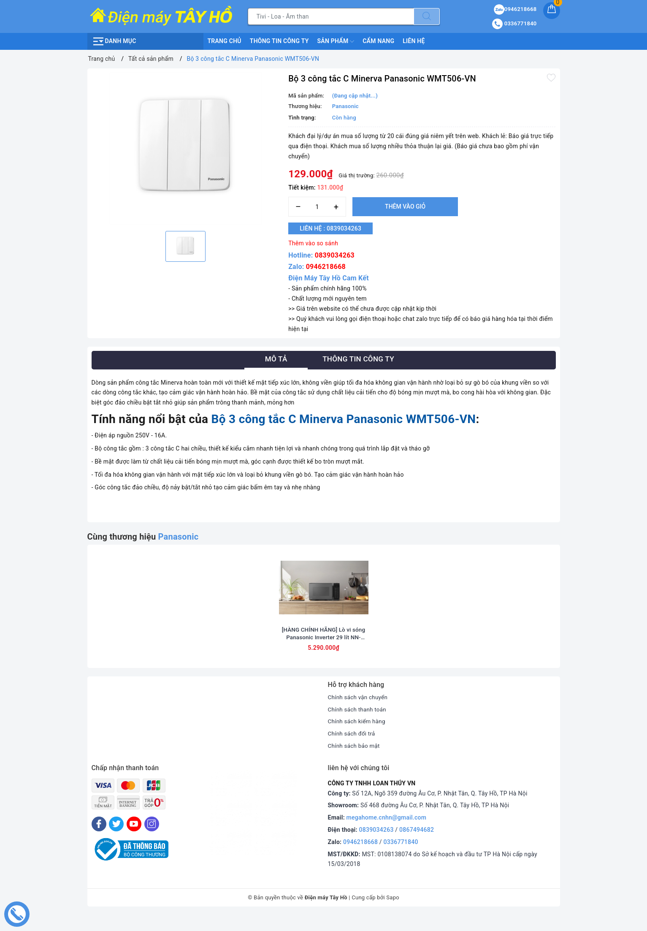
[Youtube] (134, 840)
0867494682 (416, 845)
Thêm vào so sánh (313, 243)
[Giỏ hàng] (551, 10)
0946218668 (326, 267)
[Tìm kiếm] (427, 16)
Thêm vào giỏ (405, 206)
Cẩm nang (378, 41)
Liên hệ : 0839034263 (334, 228)
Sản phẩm (336, 41)
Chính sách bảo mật (355, 761)
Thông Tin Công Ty (279, 41)
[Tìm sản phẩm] (331, 16)
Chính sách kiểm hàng (358, 737)
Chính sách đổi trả (352, 749)
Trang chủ (224, 41)
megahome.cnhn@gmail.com (387, 833)
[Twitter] (116, 840)
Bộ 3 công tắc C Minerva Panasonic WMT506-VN (343, 419)
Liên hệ (414, 41)
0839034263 (335, 255)
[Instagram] (151, 840)
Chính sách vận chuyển (359, 713)
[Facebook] (99, 840)
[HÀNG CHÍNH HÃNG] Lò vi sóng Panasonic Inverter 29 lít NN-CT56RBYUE (323, 649)
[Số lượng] (317, 206)
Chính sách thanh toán (358, 725)
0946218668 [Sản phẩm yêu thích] (515, 9)
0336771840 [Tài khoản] (514, 23)
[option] (186, 149)
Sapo (392, 913)
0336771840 (401, 858)
